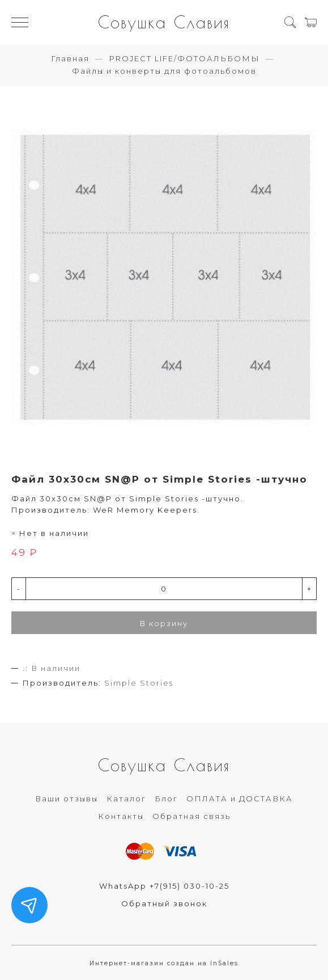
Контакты (121, 816)
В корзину (164, 623)
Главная (70, 58)
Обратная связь (191, 816)
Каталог (126, 798)
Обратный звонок (164, 903)
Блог (166, 798)
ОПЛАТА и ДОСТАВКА (239, 798)
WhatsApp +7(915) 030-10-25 (164, 885)
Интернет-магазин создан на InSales (164, 963)
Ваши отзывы (66, 798)
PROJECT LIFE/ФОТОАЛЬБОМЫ (184, 58)
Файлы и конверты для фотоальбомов (164, 70)
